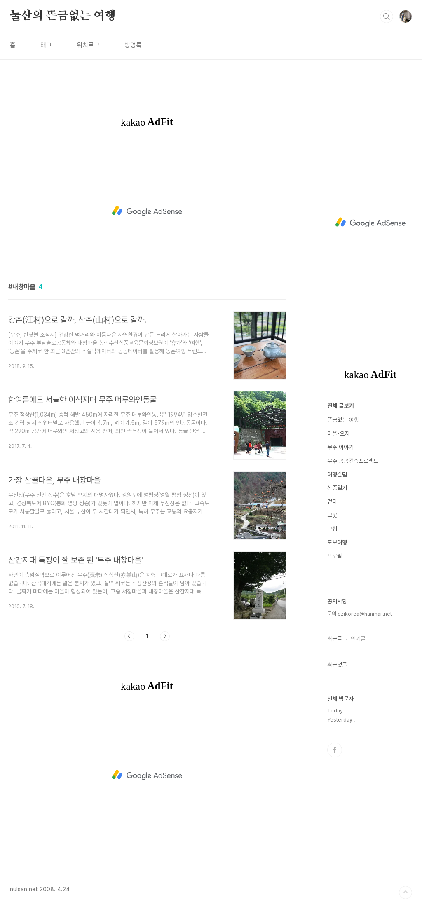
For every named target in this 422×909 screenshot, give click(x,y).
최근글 (334, 638)
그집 (332, 528)
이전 (129, 636)
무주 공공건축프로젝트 (352, 460)
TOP (405, 892)
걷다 (332, 501)
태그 (46, 45)
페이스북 (334, 750)
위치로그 (88, 45)
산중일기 (337, 488)
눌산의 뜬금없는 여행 (63, 16)
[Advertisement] (147, 211)
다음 (165, 636)
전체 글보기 (340, 406)
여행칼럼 (337, 474)
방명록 (133, 45)
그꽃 (332, 515)
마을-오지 (338, 433)
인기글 (358, 638)
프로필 (334, 556)
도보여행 (337, 542)
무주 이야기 (340, 447)
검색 (386, 16)
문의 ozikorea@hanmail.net (359, 614)
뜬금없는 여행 (343, 420)
